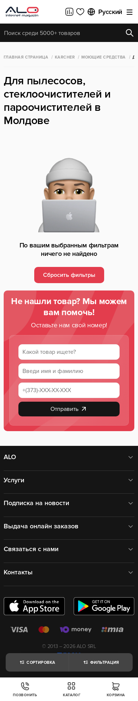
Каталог (72, 689)
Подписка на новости (69, 503)
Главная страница (26, 57)
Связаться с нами (69, 549)
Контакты (69, 572)
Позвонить (25, 689)
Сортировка (37, 662)
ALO (69, 457)
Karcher (65, 57)
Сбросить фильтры (69, 275)
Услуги (69, 480)
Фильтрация (100, 662)
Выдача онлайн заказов (69, 526)
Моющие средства (103, 57)
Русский (104, 11)
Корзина (116, 689)
